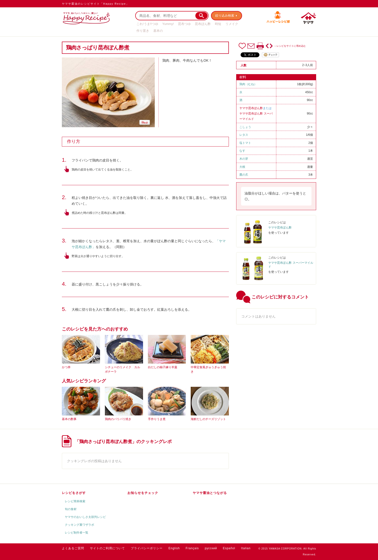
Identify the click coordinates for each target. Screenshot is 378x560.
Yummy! (168, 24)
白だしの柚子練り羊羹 (162, 367)
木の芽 (243, 158)
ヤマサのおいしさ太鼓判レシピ (85, 517)
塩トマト (245, 143)
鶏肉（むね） (248, 84)
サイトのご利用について (107, 548)
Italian (246, 548)
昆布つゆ (184, 24)
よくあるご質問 (73, 548)
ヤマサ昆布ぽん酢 (251, 108)
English (174, 548)
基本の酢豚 (69, 419)
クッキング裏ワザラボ (79, 524)
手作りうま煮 (157, 419)
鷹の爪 (243, 174)
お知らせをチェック (142, 493)
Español (229, 548)
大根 (242, 167)
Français (192, 548)
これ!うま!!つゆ (147, 24)
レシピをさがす (74, 493)
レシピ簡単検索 (75, 501)
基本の (158, 31)
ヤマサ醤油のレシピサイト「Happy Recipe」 (95, 3)
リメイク (231, 24)
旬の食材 (71, 509)
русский (211, 548)
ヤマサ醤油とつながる (210, 493)
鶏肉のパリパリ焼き (118, 419)
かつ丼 (66, 367)
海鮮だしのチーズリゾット (208, 419)
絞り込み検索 (224, 15)
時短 (218, 24)
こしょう (245, 127)
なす (242, 150)
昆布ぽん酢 (203, 24)
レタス (243, 135)
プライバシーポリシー (147, 548)
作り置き (142, 31)
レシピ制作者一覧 (76, 532)
